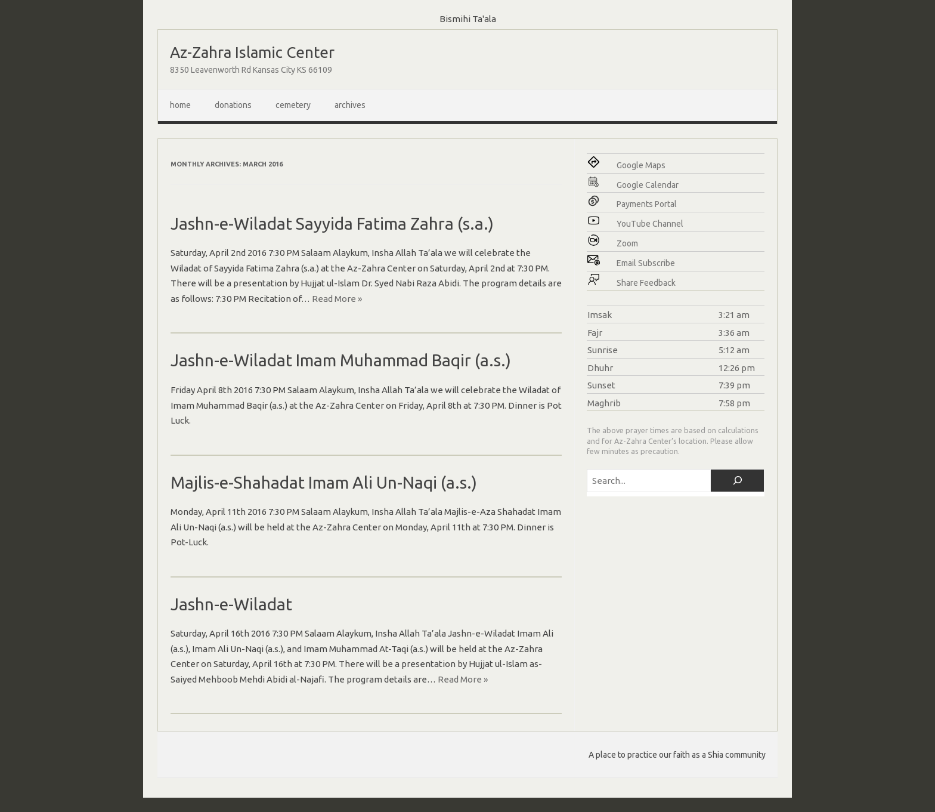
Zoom (627, 243)
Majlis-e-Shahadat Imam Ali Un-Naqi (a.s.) (324, 482)
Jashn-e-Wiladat (231, 604)
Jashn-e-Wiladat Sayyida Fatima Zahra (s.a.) (332, 223)
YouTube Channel (650, 224)
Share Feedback (646, 283)
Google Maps (641, 165)
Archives (350, 105)
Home (180, 105)
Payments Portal (647, 204)
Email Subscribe (646, 263)
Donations (233, 105)
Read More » (337, 299)
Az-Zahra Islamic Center (252, 52)
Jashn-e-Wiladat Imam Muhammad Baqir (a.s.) (341, 360)
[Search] (737, 480)
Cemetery (293, 105)
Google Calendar (648, 185)
